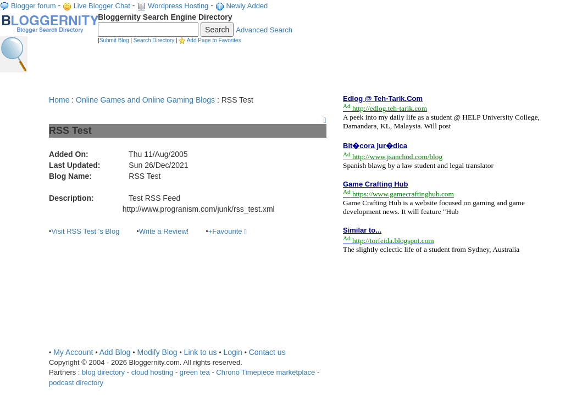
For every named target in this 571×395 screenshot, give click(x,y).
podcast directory (76, 383)
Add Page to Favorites (214, 40)
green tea (195, 372)
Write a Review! (164, 231)
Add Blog (115, 352)
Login (232, 352)
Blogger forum (33, 6)
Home (59, 99)
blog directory (103, 372)
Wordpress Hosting (178, 6)
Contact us (267, 352)
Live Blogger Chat (102, 6)
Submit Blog (114, 40)
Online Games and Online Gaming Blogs (145, 99)
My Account (73, 352)
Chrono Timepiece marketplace (265, 372)
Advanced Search (264, 30)
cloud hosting (152, 372)
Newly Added (247, 6)
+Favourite (227, 231)
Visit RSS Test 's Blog (85, 231)
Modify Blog (157, 352)
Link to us (200, 352)
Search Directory (154, 40)
